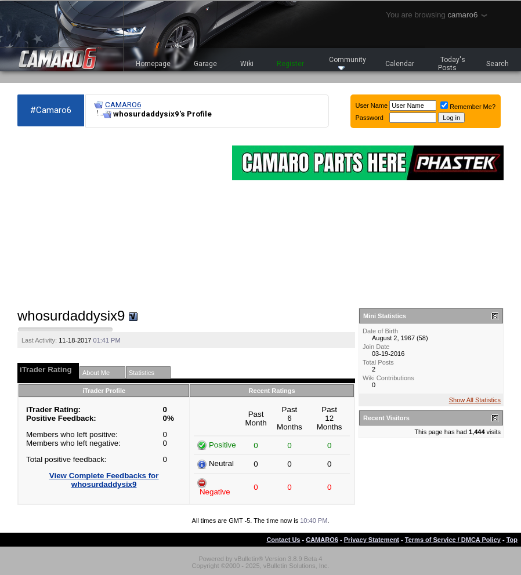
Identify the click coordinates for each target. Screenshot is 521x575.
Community (347, 63)
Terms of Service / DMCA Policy (453, 539)
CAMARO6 (123, 104)
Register (290, 64)
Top (512, 539)
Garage (205, 64)
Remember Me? (467, 106)
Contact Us (283, 539)
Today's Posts (452, 64)
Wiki (247, 64)
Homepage (153, 64)
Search (497, 64)
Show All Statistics (475, 399)
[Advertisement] (118, 218)
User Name (372, 105)
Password (369, 117)
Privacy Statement (371, 539)
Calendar (399, 64)
